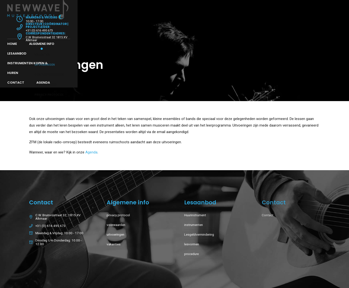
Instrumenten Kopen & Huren (145, 24)
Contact (192, 24)
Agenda (219, 24)
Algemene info (63, 24)
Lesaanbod (97, 24)
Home (34, 24)
